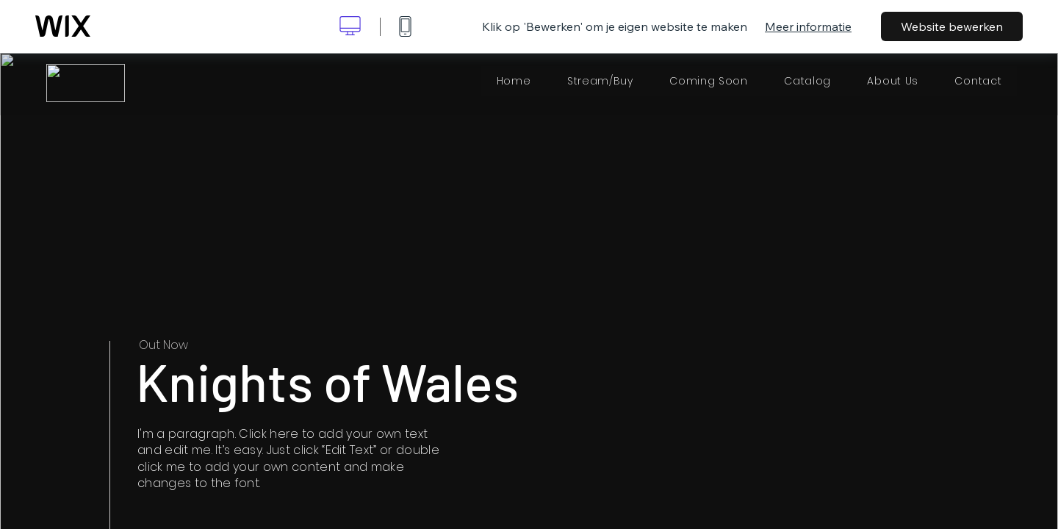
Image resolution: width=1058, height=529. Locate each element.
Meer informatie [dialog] (808, 26)
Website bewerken (952, 26)
